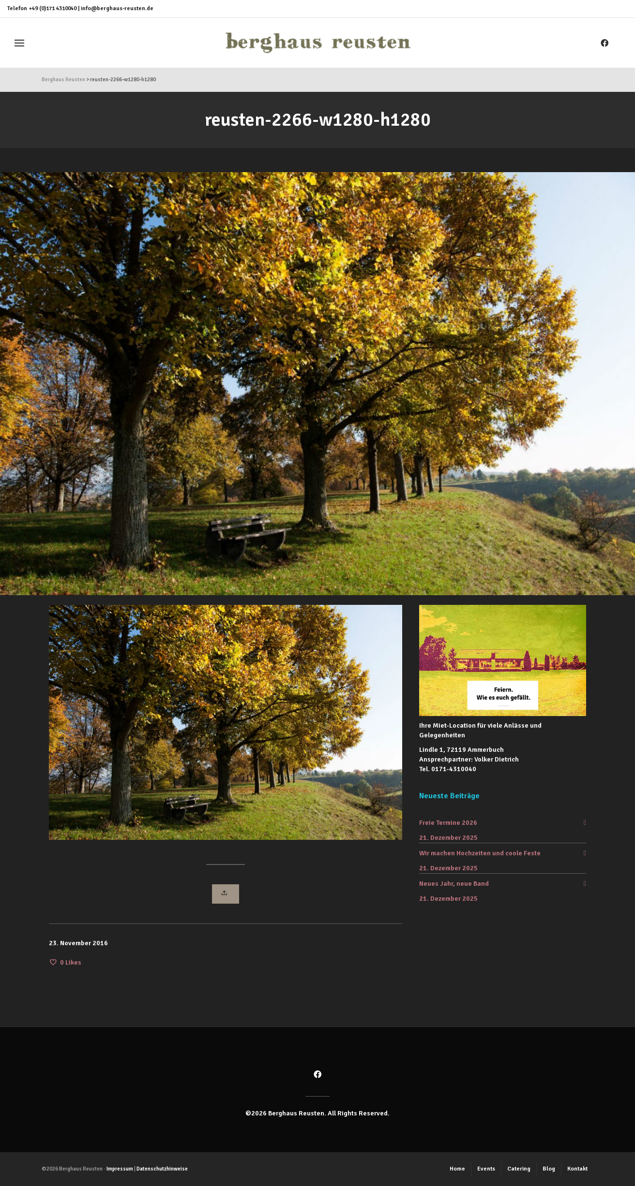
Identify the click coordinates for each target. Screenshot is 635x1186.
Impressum (119, 1169)
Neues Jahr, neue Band (454, 883)
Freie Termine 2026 (448, 823)
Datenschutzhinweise (162, 1169)
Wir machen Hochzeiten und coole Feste (480, 853)
